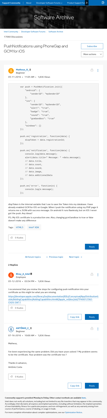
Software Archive (56, 31)
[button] (97, 70)
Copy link (74, 316)
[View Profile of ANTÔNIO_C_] (24, 328)
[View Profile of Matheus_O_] (23, 69)
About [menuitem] (28, 2)
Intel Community (11, 31)
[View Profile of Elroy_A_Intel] (24, 274)
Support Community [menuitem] (11, 2)
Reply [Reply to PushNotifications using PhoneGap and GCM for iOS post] (92, 246)
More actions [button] (89, 54)
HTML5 (19, 227)
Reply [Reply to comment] (92, 316)
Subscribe (92, 46)
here (84, 397)
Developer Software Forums (33, 31)
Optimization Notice (73, 412)
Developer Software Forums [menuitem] (48, 2)
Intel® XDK (34, 227)
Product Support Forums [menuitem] (78, 2)
